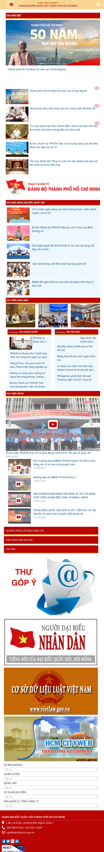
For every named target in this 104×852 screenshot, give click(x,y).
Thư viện (10, 549)
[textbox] (51, 770)
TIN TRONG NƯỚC (23, 331)
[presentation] (7, 316)
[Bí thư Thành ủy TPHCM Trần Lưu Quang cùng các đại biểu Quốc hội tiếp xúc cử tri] (58, 63)
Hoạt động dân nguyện (19, 539)
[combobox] (51, 769)
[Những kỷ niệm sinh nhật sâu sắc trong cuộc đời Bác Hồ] (47, 63)
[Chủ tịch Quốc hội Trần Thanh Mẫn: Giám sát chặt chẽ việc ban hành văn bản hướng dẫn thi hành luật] (53, 63)
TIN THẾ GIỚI (67, 331)
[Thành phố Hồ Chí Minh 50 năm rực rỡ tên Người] (42, 63)
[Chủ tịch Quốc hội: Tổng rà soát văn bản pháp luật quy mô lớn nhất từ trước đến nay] (64, 63)
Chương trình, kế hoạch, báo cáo (25, 530)
